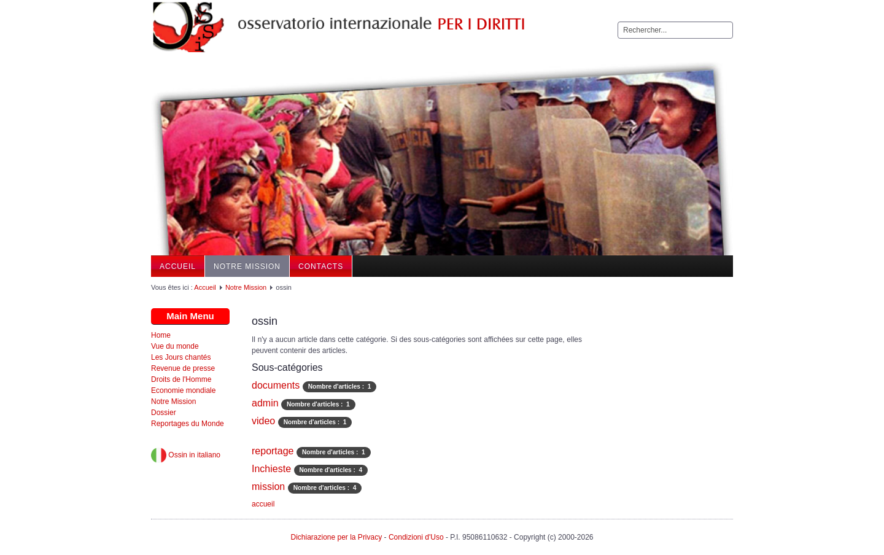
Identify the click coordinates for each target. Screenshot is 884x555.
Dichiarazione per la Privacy (336, 537)
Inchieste (271, 469)
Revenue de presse (183, 368)
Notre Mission (247, 266)
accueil (263, 504)
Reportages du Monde (187, 423)
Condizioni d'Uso (416, 537)
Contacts (320, 266)
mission (268, 486)
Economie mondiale (183, 390)
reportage (273, 451)
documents (276, 385)
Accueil (178, 266)
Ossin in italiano (185, 455)
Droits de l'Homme (181, 379)
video (263, 421)
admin (265, 403)
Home (161, 335)
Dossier (163, 412)
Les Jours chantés (181, 357)
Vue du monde (175, 346)
